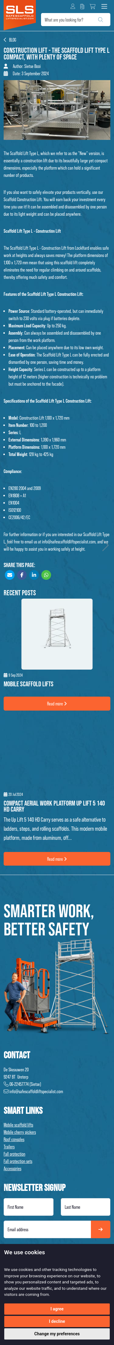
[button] (73, 6)
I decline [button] (57, 1321)
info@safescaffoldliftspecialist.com (68, 541)
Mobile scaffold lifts (18, 1124)
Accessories (12, 1168)
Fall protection (14, 1154)
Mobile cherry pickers (20, 1132)
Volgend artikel (104, 545)
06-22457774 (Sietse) (22, 1084)
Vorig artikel (9, 545)
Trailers (9, 1146)
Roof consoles (14, 1139)
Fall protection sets (18, 1161)
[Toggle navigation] (104, 6)
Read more (57, 703)
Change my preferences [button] (57, 1333)
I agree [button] (57, 1308)
